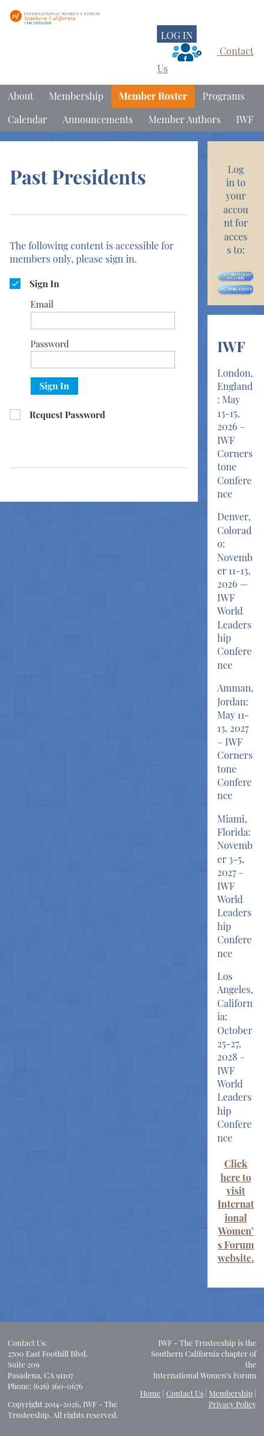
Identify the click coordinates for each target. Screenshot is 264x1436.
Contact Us (184, 1393)
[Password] (103, 359)
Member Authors (185, 119)
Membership (76, 96)
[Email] (103, 320)
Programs (224, 96)
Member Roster (153, 96)
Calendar (27, 119)
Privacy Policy (232, 1404)
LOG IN (176, 35)
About (21, 96)
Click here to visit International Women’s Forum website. (236, 1210)
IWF (245, 119)
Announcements (98, 119)
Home (150, 1393)
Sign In (54, 386)
